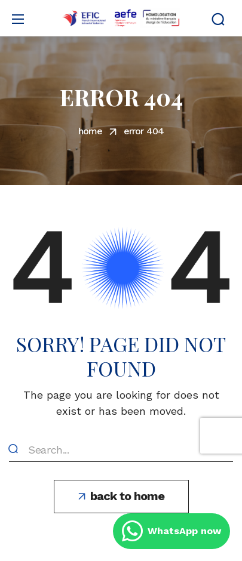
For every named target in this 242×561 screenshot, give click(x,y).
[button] (218, 19)
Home (90, 131)
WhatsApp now (171, 531)
